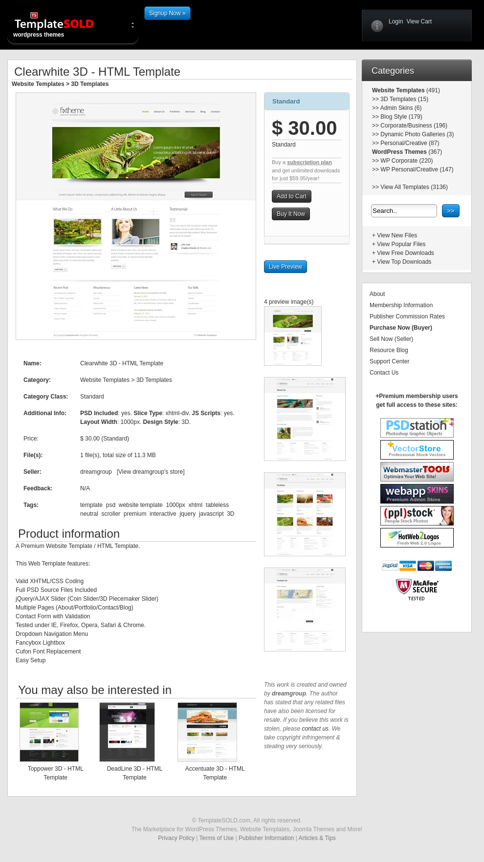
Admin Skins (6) (401, 108)
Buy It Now (291, 213)
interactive (163, 513)
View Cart (419, 21)
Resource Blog (389, 350)
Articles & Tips (317, 838)
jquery (187, 513)
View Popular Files (401, 244)
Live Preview (285, 266)
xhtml (196, 505)
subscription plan (309, 162)
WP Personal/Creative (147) (416, 169)
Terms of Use (216, 838)
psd (110, 505)
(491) (432, 90)
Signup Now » (167, 13)
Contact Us (384, 372)
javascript (211, 513)
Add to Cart (292, 196)
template (91, 505)
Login (396, 21)
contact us (315, 728)
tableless (217, 505)
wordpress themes (62, 24)
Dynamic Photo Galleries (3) (417, 134)
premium (135, 513)
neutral (89, 513)
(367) (434, 151)
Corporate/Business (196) (413, 125)
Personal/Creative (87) (409, 143)
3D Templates (90, 84)
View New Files (397, 235)
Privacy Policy (176, 838)
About (377, 294)
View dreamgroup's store (150, 471)
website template (141, 505)
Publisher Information (266, 838)
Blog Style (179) (401, 116)
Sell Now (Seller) (391, 339)
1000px (175, 505)
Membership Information (401, 305)
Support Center (389, 361)
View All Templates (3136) (414, 187)
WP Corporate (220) (406, 160)
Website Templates (38, 84)
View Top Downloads (404, 261)
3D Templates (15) (404, 99)
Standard (286, 101)
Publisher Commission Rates (407, 316)
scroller (110, 513)
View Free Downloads (405, 253)
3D (230, 513)
